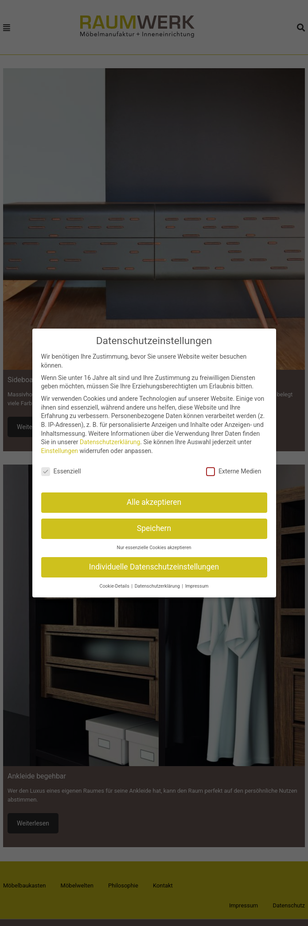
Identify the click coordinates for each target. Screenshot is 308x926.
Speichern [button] (154, 525)
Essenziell (61, 468)
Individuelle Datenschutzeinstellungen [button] (154, 564)
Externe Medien (233, 468)
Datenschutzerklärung (110, 439)
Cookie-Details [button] (115, 583)
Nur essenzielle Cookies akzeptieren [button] (154, 545)
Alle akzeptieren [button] (154, 499)
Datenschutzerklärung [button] (158, 583)
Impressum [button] (197, 583)
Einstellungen (59, 447)
